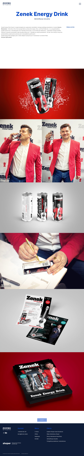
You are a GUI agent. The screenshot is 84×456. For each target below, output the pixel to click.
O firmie (37, 431)
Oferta (36, 434)
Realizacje (37, 436)
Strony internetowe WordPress (54, 436)
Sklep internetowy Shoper (53, 434)
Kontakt (36, 438)
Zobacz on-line (70, 27)
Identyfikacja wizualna (52, 438)
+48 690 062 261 (22, 431)
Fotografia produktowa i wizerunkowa (56, 441)
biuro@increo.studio (23, 434)
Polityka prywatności (24, 453)
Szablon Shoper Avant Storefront (55, 431)
